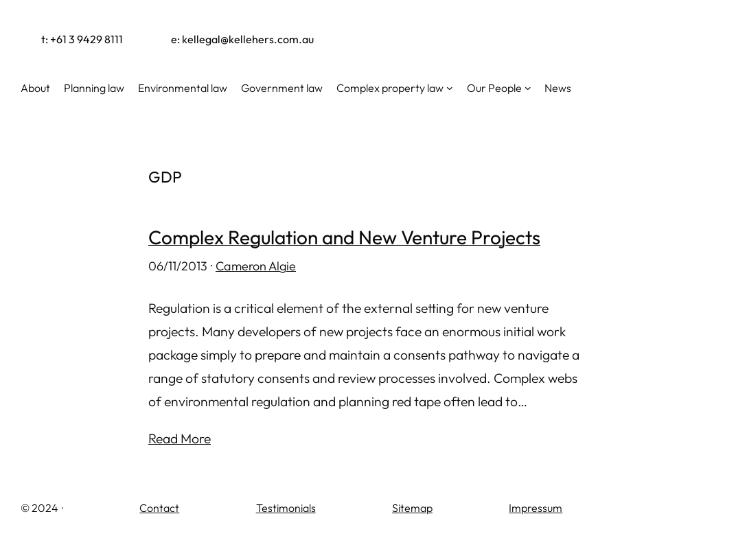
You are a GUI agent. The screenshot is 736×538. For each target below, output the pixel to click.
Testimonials (286, 508)
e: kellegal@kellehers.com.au (242, 39)
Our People (494, 88)
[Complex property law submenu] (449, 87)
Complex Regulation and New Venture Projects (344, 237)
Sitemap (412, 508)
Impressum (535, 508)
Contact (159, 508)
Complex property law (390, 88)
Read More (179, 438)
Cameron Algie (256, 266)
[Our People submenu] (528, 87)
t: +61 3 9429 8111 (82, 39)
